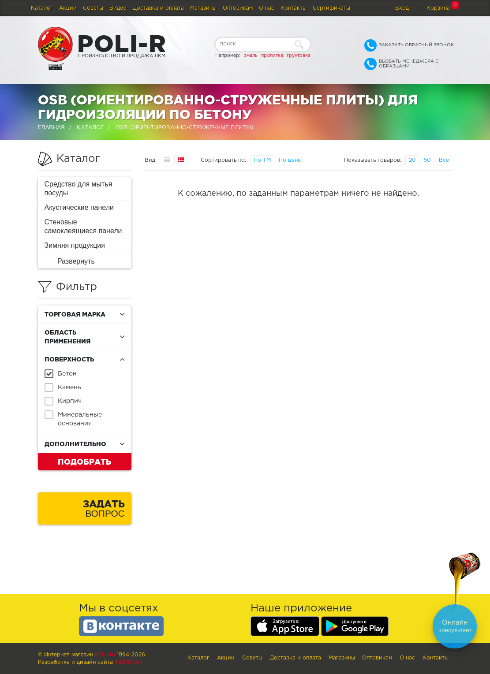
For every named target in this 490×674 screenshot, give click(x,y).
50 (427, 160)
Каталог (42, 8)
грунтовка (298, 55)
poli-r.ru (105, 654)
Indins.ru (128, 662)
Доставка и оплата (158, 8)
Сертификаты (331, 8)
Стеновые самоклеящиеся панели (83, 226)
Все (444, 160)
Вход (402, 8)
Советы (93, 8)
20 (412, 160)
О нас (266, 8)
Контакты (294, 8)
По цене (290, 160)
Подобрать (84, 461)
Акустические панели (79, 207)
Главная (51, 127)
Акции (68, 8)
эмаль (251, 55)
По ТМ (262, 160)
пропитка (272, 55)
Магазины (203, 8)
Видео (118, 8)
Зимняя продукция (75, 245)
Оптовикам (238, 8)
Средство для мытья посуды (78, 188)
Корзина (438, 8)
